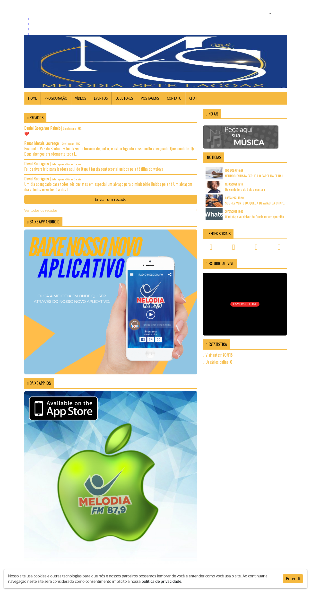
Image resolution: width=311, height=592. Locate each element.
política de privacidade (161, 581)
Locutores (124, 98)
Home (32, 98)
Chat (193, 98)
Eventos (101, 98)
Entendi (293, 578)
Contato (174, 98)
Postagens (150, 98)
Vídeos (80, 98)
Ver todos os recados (110, 210)
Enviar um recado (111, 199)
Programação (56, 98)
